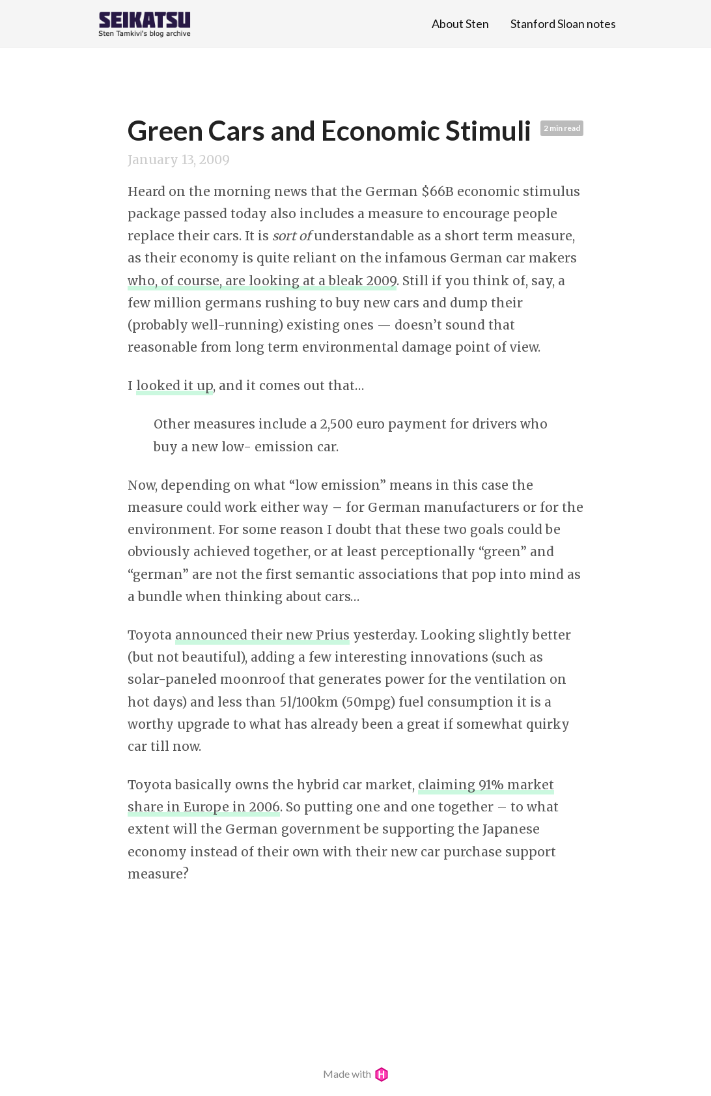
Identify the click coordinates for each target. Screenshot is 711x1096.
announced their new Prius (262, 635)
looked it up (174, 385)
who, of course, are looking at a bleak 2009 (262, 280)
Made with (356, 1073)
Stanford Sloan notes (563, 23)
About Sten (460, 23)
